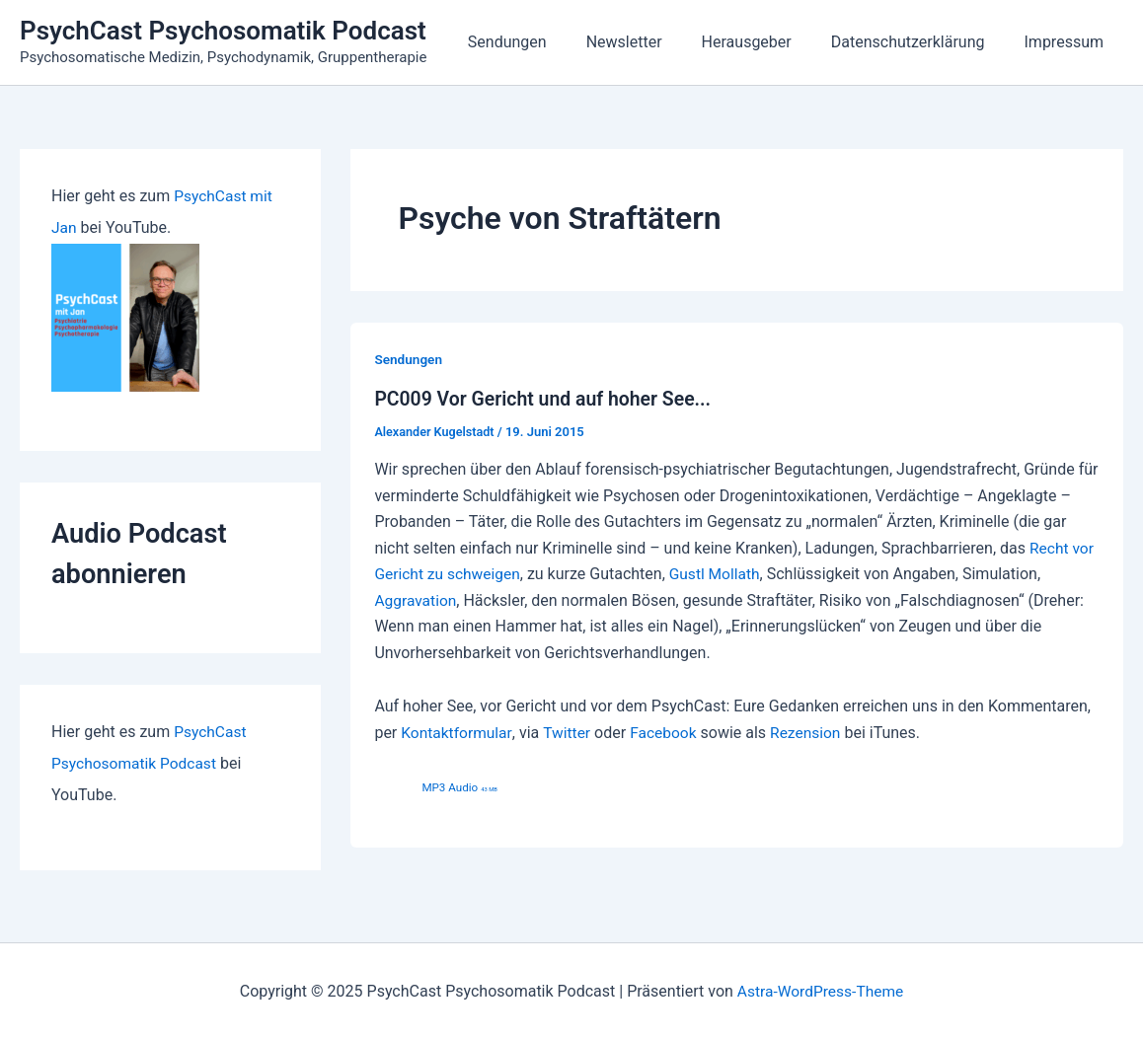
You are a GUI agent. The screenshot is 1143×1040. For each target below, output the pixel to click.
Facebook (668, 731)
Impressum (1068, 42)
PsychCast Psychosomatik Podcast (223, 30)
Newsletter (652, 42)
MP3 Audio (460, 786)
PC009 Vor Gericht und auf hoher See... (547, 398)
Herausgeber (766, 42)
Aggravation (416, 599)
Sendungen (542, 42)
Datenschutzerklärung (920, 42)
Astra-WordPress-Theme (820, 990)
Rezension (812, 731)
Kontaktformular (457, 731)
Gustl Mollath (720, 573)
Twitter (569, 731)
